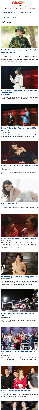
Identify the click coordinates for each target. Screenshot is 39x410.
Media (8, 17)
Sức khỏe (25, 15)
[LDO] (19, 37)
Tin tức (21, 12)
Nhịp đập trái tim (17, 15)
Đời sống (16, 12)
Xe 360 (30, 15)
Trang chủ (4, 12)
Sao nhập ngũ (8, 58)
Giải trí (26, 12)
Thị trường (31, 12)
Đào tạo (10, 12)
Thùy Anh (8, 172)
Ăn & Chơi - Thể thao (7, 15)
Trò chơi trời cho (16, 97)
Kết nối (3, 17)
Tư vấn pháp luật (15, 17)
